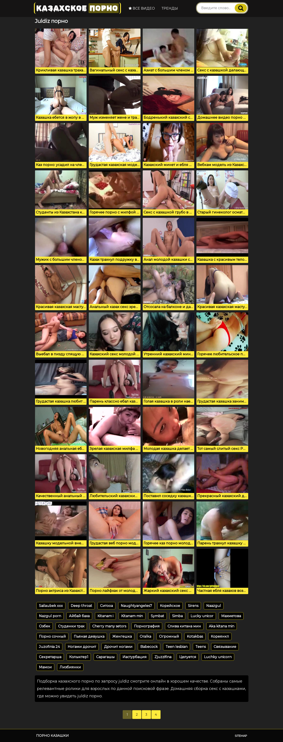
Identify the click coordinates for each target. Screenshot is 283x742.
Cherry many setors (109, 626)
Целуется (187, 657)
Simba (177, 616)
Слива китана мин (184, 626)
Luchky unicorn (218, 657)
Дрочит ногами (118, 647)
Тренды (170, 8)
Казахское (77, 8)
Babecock (149, 647)
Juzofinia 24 (49, 647)
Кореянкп (220, 636)
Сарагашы (105, 657)
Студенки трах (71, 626)
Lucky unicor (202, 616)
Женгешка (122, 636)
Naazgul (213, 606)
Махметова (231, 616)
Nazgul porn (50, 616)
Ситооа (106, 606)
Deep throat (81, 606)
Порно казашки (52, 736)
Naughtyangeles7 (136, 606)
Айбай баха (79, 616)
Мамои (45, 667)
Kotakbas (195, 636)
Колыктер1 (78, 657)
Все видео (142, 8)
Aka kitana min (221, 626)
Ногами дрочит (82, 647)
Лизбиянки (70, 667)
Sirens (193, 606)
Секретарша (50, 657)
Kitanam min (132, 616)
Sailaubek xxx (51, 606)
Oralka (145, 636)
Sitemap (241, 735)
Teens (200, 647)
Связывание (225, 647)
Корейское (170, 606)
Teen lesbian (177, 647)
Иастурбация (134, 657)
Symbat (157, 616)
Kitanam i (105, 616)
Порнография (147, 626)
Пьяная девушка (89, 636)
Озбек (44, 626)
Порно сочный (52, 636)
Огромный (169, 636)
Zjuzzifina (162, 657)
